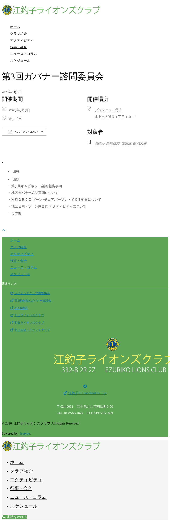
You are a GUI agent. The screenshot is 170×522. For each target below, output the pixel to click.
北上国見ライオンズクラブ (30, 330)
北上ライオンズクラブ (27, 315)
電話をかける (14, 517)
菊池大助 (139, 143)
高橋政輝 (113, 143)
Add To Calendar (24, 132)
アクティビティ (22, 40)
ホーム (15, 27)
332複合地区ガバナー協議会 (30, 300)
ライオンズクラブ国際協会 (30, 293)
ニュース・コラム (23, 54)
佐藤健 (126, 143)
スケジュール (20, 60)
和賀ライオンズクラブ (27, 322)
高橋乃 (100, 143)
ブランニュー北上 (108, 110)
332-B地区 (19, 308)
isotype (25, 433)
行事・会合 (18, 47)
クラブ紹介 (18, 33)
